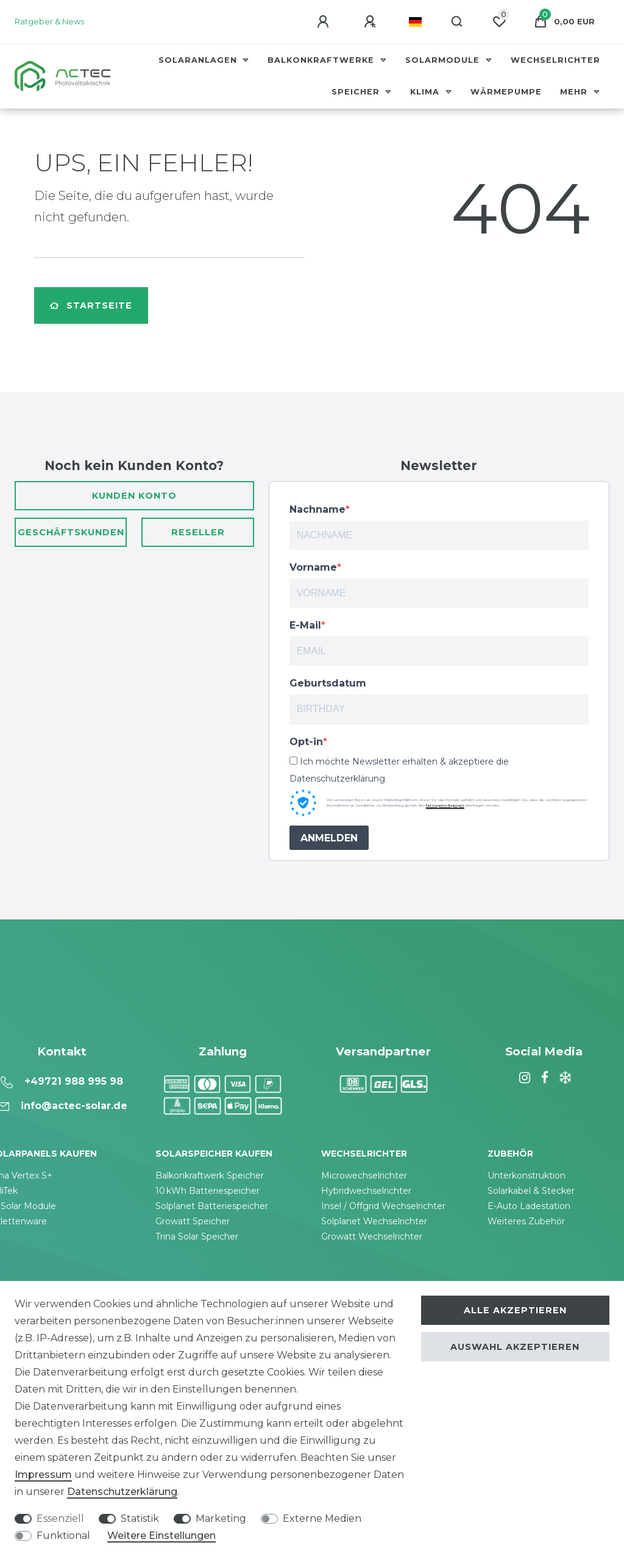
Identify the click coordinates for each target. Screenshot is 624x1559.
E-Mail (305, 625)
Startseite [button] (91, 305)
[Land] (415, 21)
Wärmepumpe (506, 91)
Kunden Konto (134, 495)
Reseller (198, 532)
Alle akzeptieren (515, 1310)
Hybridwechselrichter (366, 1190)
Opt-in (306, 741)
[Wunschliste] (499, 22)
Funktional (63, 1535)
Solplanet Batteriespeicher (211, 1205)
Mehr (575, 91)
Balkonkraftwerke (322, 60)
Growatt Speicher (192, 1221)
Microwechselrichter (364, 1175)
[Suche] (457, 22)
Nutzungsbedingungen (445, 805)
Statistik (140, 1518)
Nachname (317, 509)
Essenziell (60, 1518)
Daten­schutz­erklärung (122, 1491)
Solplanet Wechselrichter (374, 1221)
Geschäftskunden (71, 532)
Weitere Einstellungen (161, 1535)
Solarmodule (444, 60)
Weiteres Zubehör (526, 1221)
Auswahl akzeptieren (515, 1346)
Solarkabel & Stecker (531, 1190)
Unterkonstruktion (527, 1175)
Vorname (313, 567)
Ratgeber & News (49, 21)
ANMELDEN (329, 838)
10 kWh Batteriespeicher (207, 1190)
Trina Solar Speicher (196, 1236)
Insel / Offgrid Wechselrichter (383, 1205)
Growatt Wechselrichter (371, 1236)
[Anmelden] (324, 22)
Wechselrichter (555, 60)
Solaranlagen (199, 60)
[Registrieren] (371, 22)
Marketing (221, 1518)
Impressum (43, 1474)
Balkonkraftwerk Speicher (209, 1175)
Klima (426, 91)
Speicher (357, 91)
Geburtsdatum (327, 683)
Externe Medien (322, 1518)
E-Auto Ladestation (529, 1205)
